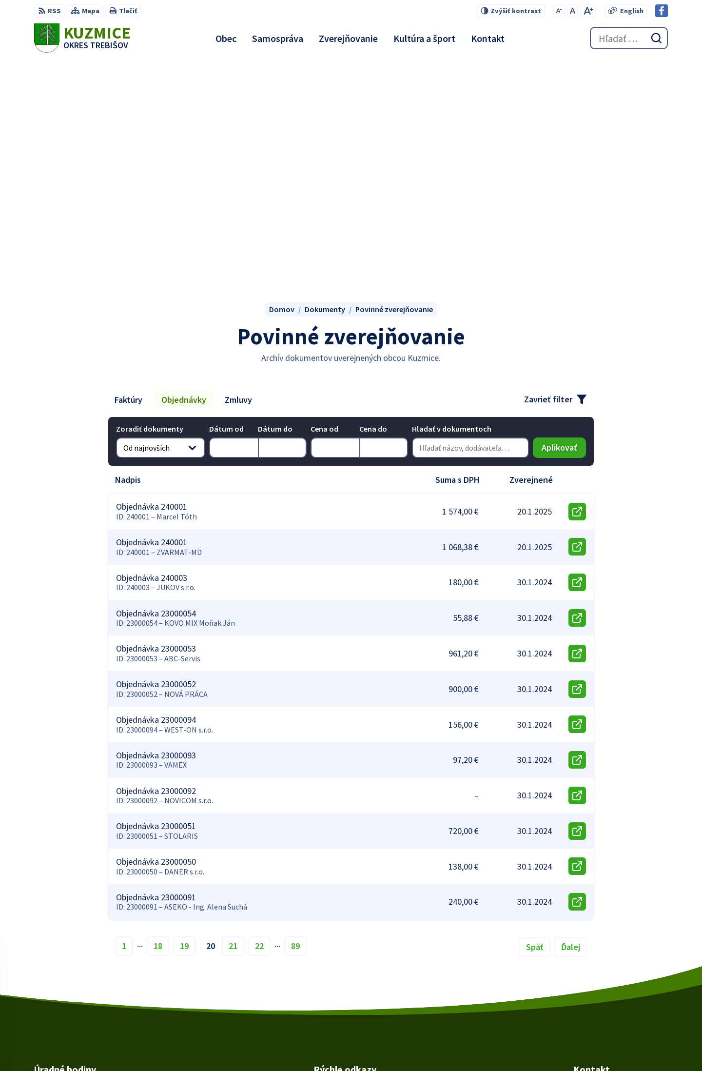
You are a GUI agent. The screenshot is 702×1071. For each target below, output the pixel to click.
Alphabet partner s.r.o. (400, 1045)
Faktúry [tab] (128, 181)
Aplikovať (564, 231)
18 (158, 727)
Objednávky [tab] (183, 181)
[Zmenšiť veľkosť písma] (559, 11)
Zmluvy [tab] (238, 181)
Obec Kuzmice (526, 1045)
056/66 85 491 (595, 967)
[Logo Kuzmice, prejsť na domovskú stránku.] (82, 38)
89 (295, 727)
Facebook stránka (604, 990)
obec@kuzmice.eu (604, 979)
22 (259, 727)
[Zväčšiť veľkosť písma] (588, 11)
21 (233, 727)
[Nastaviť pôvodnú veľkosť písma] (572, 11)
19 (184, 727)
